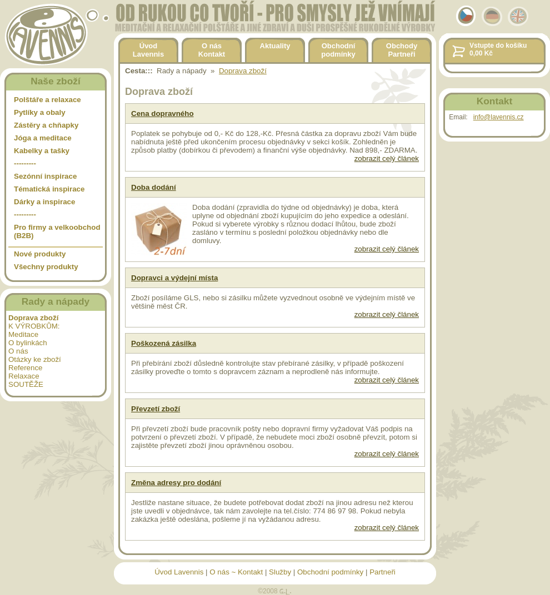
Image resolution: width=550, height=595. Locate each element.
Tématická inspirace (49, 189)
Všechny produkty (46, 267)
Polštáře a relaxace (47, 99)
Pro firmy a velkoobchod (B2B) (57, 231)
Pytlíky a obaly (40, 112)
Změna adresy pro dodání (176, 482)
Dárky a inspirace (44, 202)
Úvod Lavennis (178, 572)
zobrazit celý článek (386, 158)
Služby (280, 572)
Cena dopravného (162, 113)
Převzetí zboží (155, 409)
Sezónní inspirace (45, 176)
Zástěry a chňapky (46, 125)
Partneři (382, 572)
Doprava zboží (243, 71)
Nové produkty (40, 254)
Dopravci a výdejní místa (174, 278)
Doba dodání (153, 187)
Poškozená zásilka (163, 343)
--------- (25, 163)
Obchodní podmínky (330, 572)
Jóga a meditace (43, 138)
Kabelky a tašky (41, 151)
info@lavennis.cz (498, 117)
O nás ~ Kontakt (236, 572)
